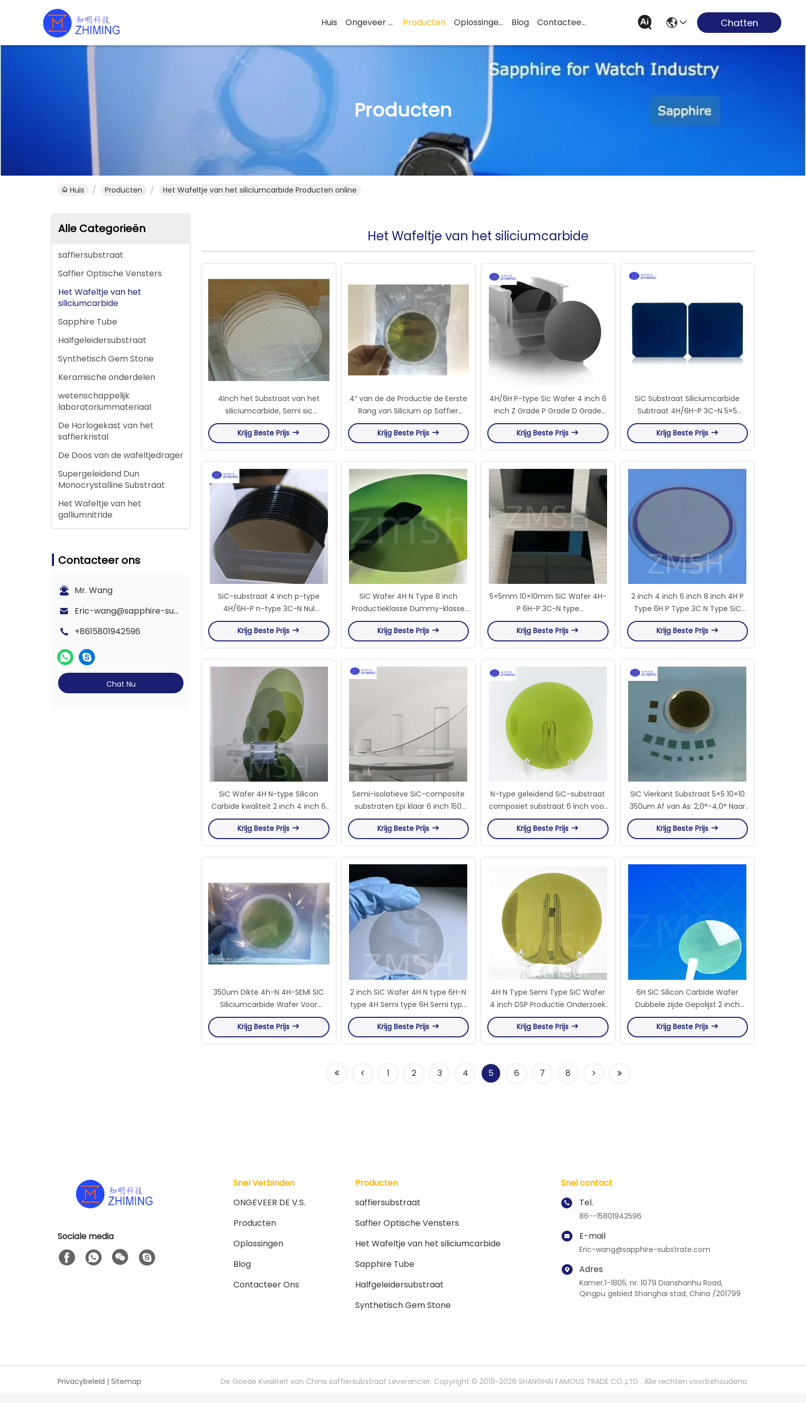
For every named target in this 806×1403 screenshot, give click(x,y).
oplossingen (478, 22)
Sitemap (126, 1391)
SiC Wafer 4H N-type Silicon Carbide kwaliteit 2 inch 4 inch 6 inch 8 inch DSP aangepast (268, 813)
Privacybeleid (81, 1391)
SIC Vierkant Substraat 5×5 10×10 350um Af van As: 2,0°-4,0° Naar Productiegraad (687, 813)
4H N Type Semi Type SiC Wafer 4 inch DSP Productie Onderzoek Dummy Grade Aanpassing (548, 1013)
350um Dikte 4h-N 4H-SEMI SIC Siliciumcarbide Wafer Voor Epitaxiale (268, 1013)
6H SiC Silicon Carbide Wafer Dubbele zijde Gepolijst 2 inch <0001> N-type (687, 1013)
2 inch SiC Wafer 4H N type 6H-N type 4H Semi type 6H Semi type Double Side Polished (408, 1013)
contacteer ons (562, 22)
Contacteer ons (266, 1294)
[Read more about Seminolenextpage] (336, 1082)
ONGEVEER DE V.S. (269, 1212)
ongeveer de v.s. (370, 22)
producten (424, 22)
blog (520, 22)
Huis (329, 22)
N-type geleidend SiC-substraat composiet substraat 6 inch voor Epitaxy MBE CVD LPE (548, 813)
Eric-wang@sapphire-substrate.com (150, 611)
